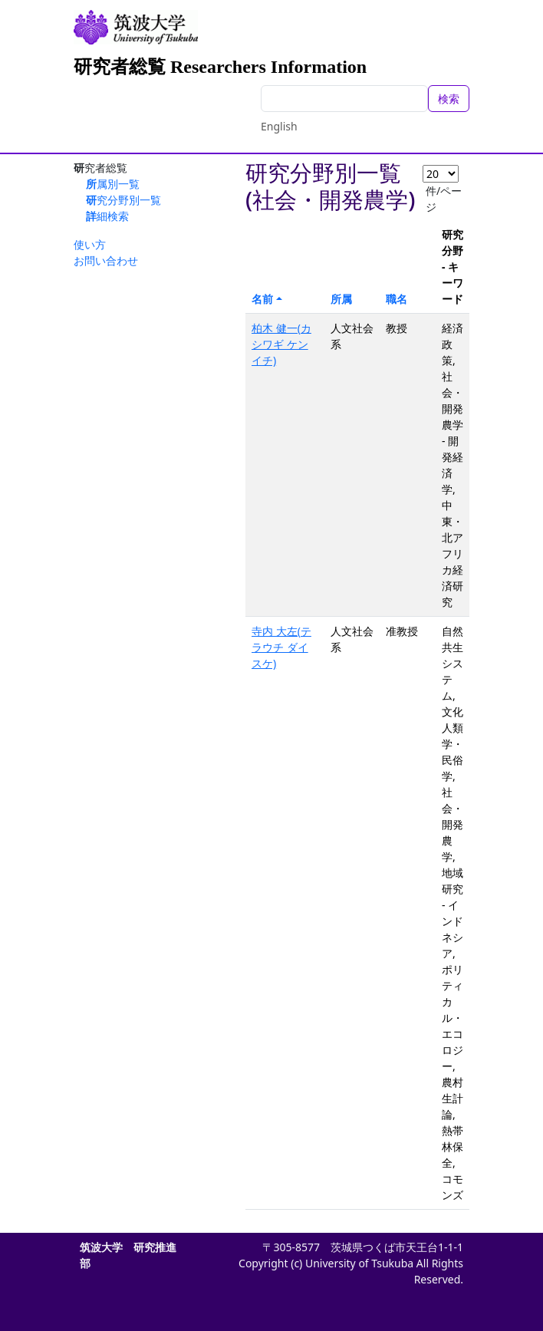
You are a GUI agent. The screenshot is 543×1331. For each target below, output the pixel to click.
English (279, 126)
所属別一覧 (113, 183)
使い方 (90, 244)
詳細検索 (107, 216)
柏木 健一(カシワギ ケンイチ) (281, 344)
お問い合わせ (106, 260)
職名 (396, 299)
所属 (341, 299)
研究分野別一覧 (123, 200)
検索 (448, 98)
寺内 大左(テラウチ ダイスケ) (281, 647)
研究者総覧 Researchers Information (220, 67)
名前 (262, 299)
